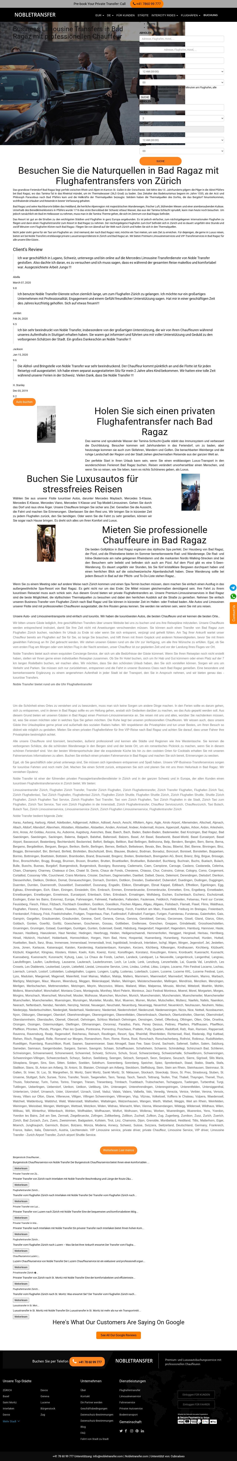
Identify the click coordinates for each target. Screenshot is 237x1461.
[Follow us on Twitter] (121, 1431)
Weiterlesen (21, 1168)
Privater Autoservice (131, 1408)
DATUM (143, 54)
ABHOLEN (145, 32)
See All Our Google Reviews (118, 1335)
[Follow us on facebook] (127, 1431)
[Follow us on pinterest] (138, 1431)
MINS (142, 76)
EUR (100, 15)
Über (83, 1390)
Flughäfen (190, 15)
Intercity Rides (164, 15)
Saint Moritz (10, 1402)
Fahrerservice (127, 1402)
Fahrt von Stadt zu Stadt (95, 1439)
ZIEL (142, 43)
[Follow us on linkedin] (143, 1431)
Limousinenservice (130, 1396)
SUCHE (145, 97)
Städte (143, 15)
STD (141, 65)
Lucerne (45, 1402)
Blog (83, 1426)
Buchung (210, 15)
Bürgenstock (48, 1408)
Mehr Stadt (11, 1421)
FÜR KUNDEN (125, 15)
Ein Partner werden (91, 1402)
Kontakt (85, 1396)
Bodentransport (128, 1414)
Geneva (45, 1396)
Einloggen (196, 1394)
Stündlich (152, 27)
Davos (44, 1390)
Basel (6, 1396)
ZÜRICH (7, 1390)
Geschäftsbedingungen (94, 1408)
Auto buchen (24, 402)
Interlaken (8, 1408)
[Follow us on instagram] (132, 1431)
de (110, 15)
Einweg (151, 23)
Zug (43, 1414)
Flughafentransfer (129, 1390)
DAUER (143, 112)
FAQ (83, 1432)
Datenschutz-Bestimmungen (97, 1414)
